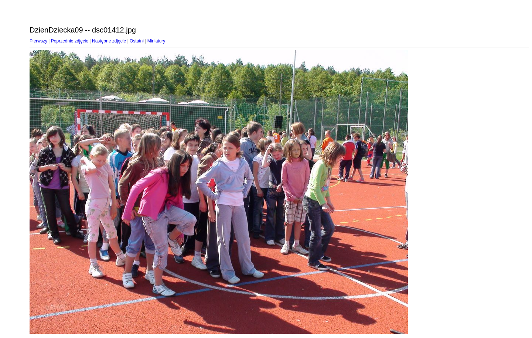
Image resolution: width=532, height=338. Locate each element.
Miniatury (156, 41)
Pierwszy (38, 41)
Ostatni (137, 41)
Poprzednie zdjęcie (69, 41)
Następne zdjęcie (109, 41)
